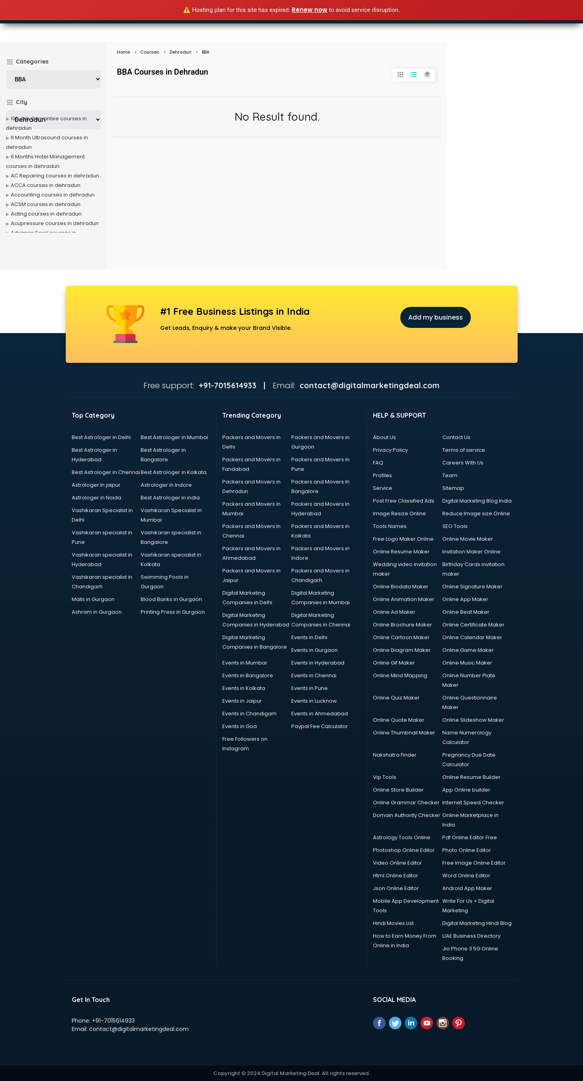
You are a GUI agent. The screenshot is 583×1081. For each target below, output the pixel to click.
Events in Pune (309, 688)
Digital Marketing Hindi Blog (477, 923)
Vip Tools (384, 777)
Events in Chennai (313, 675)
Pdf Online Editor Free (469, 837)
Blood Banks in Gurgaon (171, 599)
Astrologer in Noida (96, 497)
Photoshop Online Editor (404, 850)
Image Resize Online (399, 513)
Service (382, 488)
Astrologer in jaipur (96, 485)
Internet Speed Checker (473, 802)
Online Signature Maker (472, 586)
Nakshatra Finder (395, 755)
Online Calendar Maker (472, 637)
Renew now (309, 10)
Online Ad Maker (394, 612)
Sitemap (453, 488)
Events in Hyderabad (317, 663)
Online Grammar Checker (406, 802)
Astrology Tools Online (401, 837)
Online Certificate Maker (473, 624)
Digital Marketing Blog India (477, 501)
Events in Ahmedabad (319, 713)
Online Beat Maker (465, 612)
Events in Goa (239, 726)
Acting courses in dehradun (46, 214)
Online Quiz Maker (396, 697)
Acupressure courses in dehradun (55, 223)
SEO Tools (455, 526)
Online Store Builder (398, 790)
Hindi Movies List (393, 923)
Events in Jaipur (242, 701)
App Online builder (466, 790)
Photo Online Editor (466, 850)
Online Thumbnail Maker (404, 732)
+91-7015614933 (113, 1021)
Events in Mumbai (244, 663)
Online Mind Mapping (400, 675)
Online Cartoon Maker (401, 637)
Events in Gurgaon (314, 650)
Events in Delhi (309, 637)
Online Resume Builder (471, 777)
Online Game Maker (468, 650)
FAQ (378, 462)
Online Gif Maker (394, 663)
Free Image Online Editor (474, 863)
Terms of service (463, 450)
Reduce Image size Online (476, 513)
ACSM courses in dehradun (45, 204)
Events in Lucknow (314, 701)
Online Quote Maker (398, 720)
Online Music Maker (467, 663)
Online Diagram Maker (402, 650)
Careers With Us (463, 462)
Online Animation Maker (403, 599)
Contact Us (456, 437)
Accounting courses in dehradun (53, 194)
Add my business (435, 317)
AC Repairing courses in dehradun (55, 175)
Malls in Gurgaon (93, 599)
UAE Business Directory (471, 936)
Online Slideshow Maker (473, 720)
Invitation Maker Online (471, 551)
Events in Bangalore (247, 675)
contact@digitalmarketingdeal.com (139, 1029)
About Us (384, 437)
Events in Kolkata (243, 688)
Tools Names (390, 526)
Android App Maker (467, 888)
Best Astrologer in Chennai (106, 472)
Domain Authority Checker (406, 815)
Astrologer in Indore (166, 485)
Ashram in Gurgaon (97, 612)
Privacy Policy (390, 450)
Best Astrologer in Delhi (101, 437)
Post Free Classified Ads (403, 501)
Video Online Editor (397, 863)
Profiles (382, 475)
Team (449, 475)
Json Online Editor (396, 888)
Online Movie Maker (467, 539)
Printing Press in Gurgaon (173, 612)
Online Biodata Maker (400, 586)
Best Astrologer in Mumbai (174, 437)
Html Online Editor (395, 875)
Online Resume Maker (401, 551)
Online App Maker (465, 599)
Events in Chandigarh (249, 713)
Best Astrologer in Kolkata (173, 472)
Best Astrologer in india (170, 497)
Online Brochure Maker (402, 624)
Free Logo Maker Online (403, 539)
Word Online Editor (466, 875)
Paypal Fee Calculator (319, 726)
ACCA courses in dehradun (45, 185)
